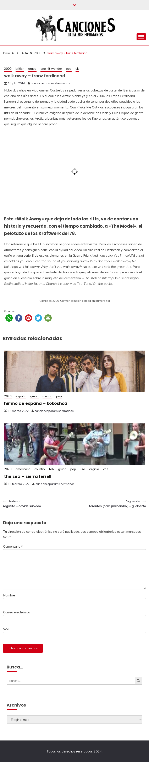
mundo (47, 396)
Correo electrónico (16, 612)
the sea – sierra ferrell (27, 476)
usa (82, 469)
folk (51, 469)
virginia (94, 469)
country (39, 469)
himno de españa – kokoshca (35, 403)
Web (6, 629)
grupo (32, 69)
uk (77, 69)
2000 (8, 69)
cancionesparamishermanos (50, 83)
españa (21, 396)
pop (69, 69)
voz (105, 469)
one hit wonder (51, 69)
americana (23, 469)
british (20, 69)
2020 (8, 396)
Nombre (9, 595)
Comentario (13, 546)
